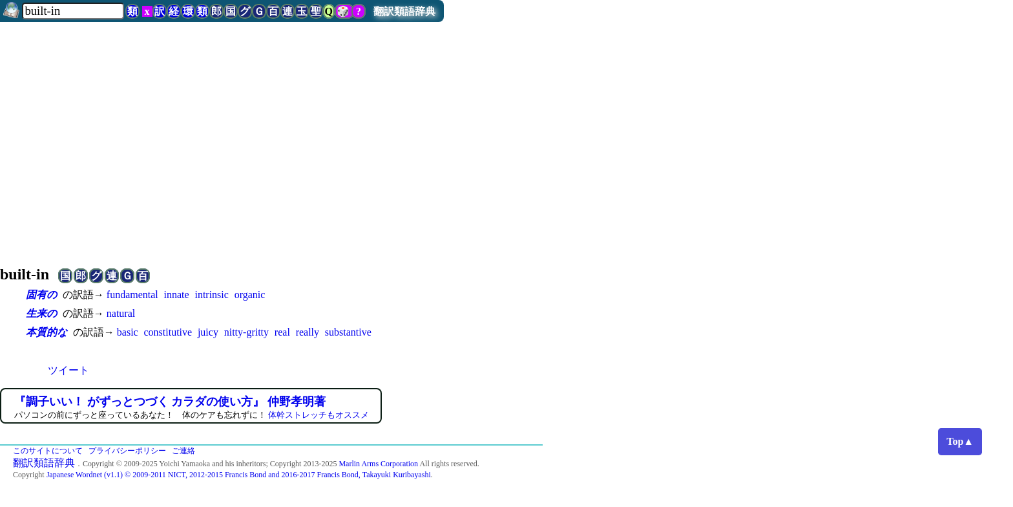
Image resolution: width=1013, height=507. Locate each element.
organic (250, 294)
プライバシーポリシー (127, 450)
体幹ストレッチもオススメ (318, 415)
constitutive (167, 332)
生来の (41, 313)
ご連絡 (183, 450)
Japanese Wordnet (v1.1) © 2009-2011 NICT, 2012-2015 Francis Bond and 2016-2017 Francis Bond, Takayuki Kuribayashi (239, 474)
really (307, 332)
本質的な (46, 332)
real (282, 332)
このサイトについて (48, 450)
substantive (348, 332)
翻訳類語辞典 (404, 11)
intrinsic (211, 294)
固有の (41, 294)
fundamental (132, 294)
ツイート (68, 370)
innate (176, 294)
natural (121, 313)
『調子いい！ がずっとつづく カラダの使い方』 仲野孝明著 (170, 401)
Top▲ (960, 441)
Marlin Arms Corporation (378, 463)
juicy (208, 332)
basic (127, 332)
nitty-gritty (246, 332)
